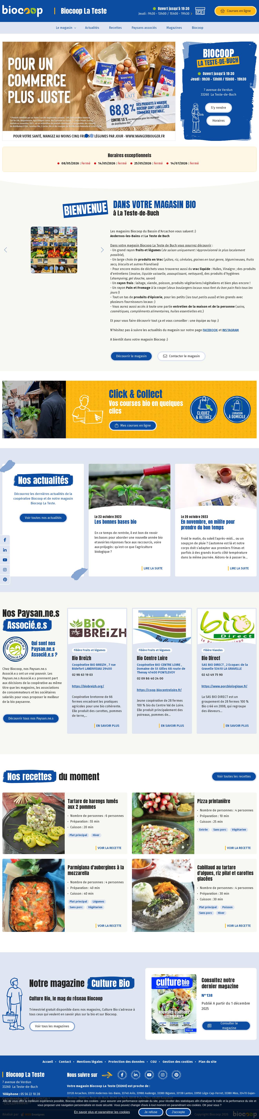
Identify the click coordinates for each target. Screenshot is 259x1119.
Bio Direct (211, 658)
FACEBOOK (210, 330)
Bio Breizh (81, 658)
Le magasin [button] (64, 28)
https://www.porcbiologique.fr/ (224, 686)
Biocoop (197, 28)
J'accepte (178, 1112)
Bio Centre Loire (152, 658)
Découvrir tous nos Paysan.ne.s (31, 718)
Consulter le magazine (222, 1025)
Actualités (92, 28)
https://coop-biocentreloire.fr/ (159, 690)
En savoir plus (107, 726)
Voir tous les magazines (52, 1026)
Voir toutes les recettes (234, 776)
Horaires (218, 120)
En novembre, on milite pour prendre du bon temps (208, 524)
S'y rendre (218, 108)
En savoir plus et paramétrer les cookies (102, 1112)
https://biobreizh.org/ (88, 686)
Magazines (174, 28)
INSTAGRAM (230, 330)
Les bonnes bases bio (115, 522)
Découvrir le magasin (131, 356)
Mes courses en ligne (133, 426)
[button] (5, 91)
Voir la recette (109, 848)
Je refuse (150, 1112)
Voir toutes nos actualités (43, 518)
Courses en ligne (235, 11)
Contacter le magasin (181, 356)
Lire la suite (154, 568)
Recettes (115, 28)
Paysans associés (144, 28)
